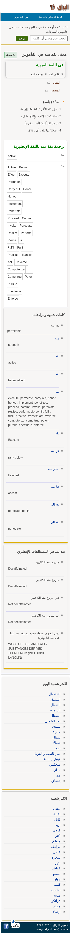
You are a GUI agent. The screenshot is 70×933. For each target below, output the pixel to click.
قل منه (54, 451)
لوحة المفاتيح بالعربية (49, 16)
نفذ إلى (54, 504)
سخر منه (53, 469)
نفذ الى (54, 522)
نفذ (57, 356)
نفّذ (57, 433)
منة (56, 338)
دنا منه (55, 486)
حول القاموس (20, 16)
